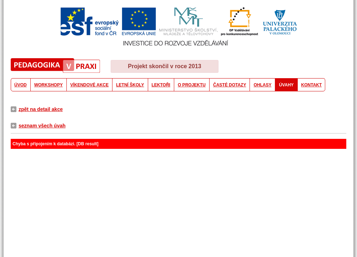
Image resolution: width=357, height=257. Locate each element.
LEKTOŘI (161, 84)
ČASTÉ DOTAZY (229, 84)
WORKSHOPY (48, 84)
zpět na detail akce (41, 109)
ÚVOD (20, 84)
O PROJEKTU (192, 84)
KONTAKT (311, 84)
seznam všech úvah (42, 125)
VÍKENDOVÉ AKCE (89, 84)
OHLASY (262, 84)
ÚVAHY (286, 84)
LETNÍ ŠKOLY (130, 84)
